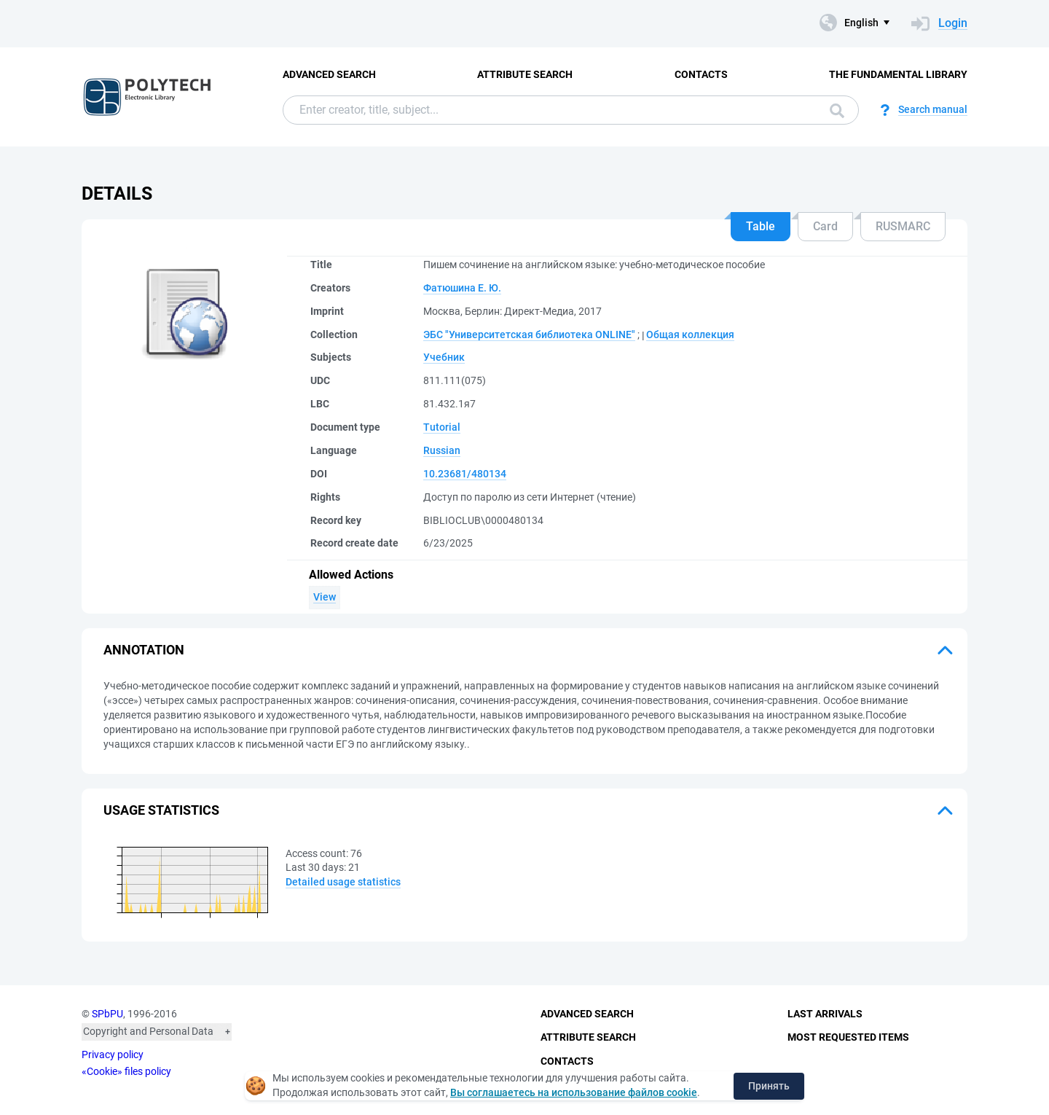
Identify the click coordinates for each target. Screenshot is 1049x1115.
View (324, 597)
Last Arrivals (825, 1014)
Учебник (444, 357)
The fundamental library (898, 74)
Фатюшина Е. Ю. (462, 288)
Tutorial (441, 427)
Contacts (701, 74)
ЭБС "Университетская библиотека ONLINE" (529, 334)
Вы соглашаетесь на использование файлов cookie (573, 1092)
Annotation (143, 649)
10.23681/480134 (464, 474)
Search (837, 110)
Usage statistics (161, 810)
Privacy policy (113, 1054)
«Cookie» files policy (126, 1071)
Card (825, 226)
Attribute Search (525, 74)
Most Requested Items (848, 1037)
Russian (441, 450)
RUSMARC (903, 226)
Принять (769, 1086)
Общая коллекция (690, 334)
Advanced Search (329, 74)
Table (760, 226)
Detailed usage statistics (343, 882)
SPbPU (107, 1014)
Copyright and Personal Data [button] (148, 1031)
